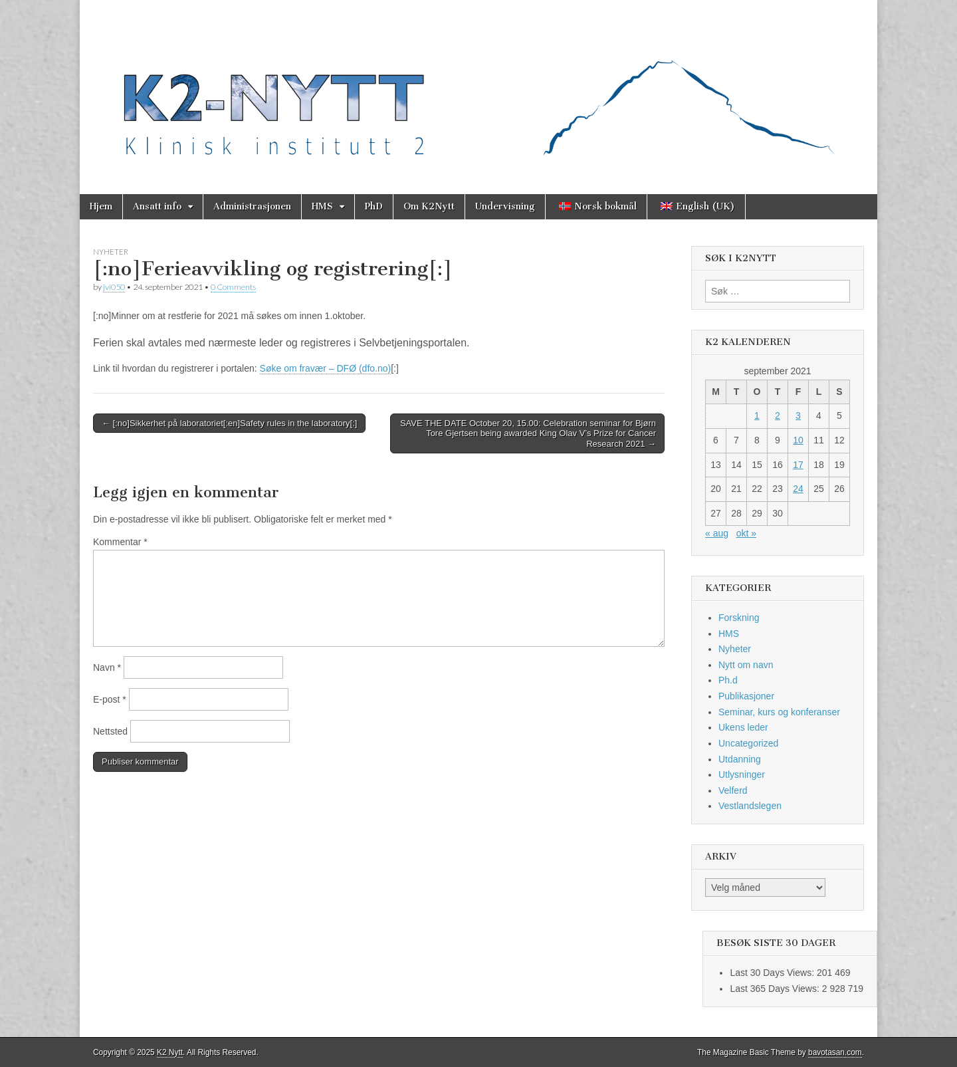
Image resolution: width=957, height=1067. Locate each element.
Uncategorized (748, 743)
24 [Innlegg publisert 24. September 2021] (798, 488)
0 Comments (233, 287)
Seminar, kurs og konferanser (779, 712)
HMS (322, 206)
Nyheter (110, 251)
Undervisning (505, 206)
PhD (374, 206)
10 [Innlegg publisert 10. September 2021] (798, 440)
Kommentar (120, 541)
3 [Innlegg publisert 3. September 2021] (798, 415)
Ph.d (728, 680)
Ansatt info (157, 206)
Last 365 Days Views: (775, 988)
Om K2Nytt (429, 206)
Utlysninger (741, 774)
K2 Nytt (170, 1052)
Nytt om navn (745, 664)
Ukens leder (743, 727)
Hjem (101, 206)
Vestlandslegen (750, 805)
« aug (716, 533)
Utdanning (739, 759)
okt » (746, 533)
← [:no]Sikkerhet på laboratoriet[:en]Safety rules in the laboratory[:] (229, 423)
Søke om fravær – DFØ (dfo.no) (325, 368)
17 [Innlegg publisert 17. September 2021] (798, 464)
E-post (109, 699)
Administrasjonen (252, 206)
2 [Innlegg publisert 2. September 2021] (777, 415)
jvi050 (114, 287)
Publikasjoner (746, 696)
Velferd (733, 790)
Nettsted (110, 731)
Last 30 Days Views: (773, 972)
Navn (107, 667)
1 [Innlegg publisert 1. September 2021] (757, 415)
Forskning (738, 617)
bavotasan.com (835, 1052)
